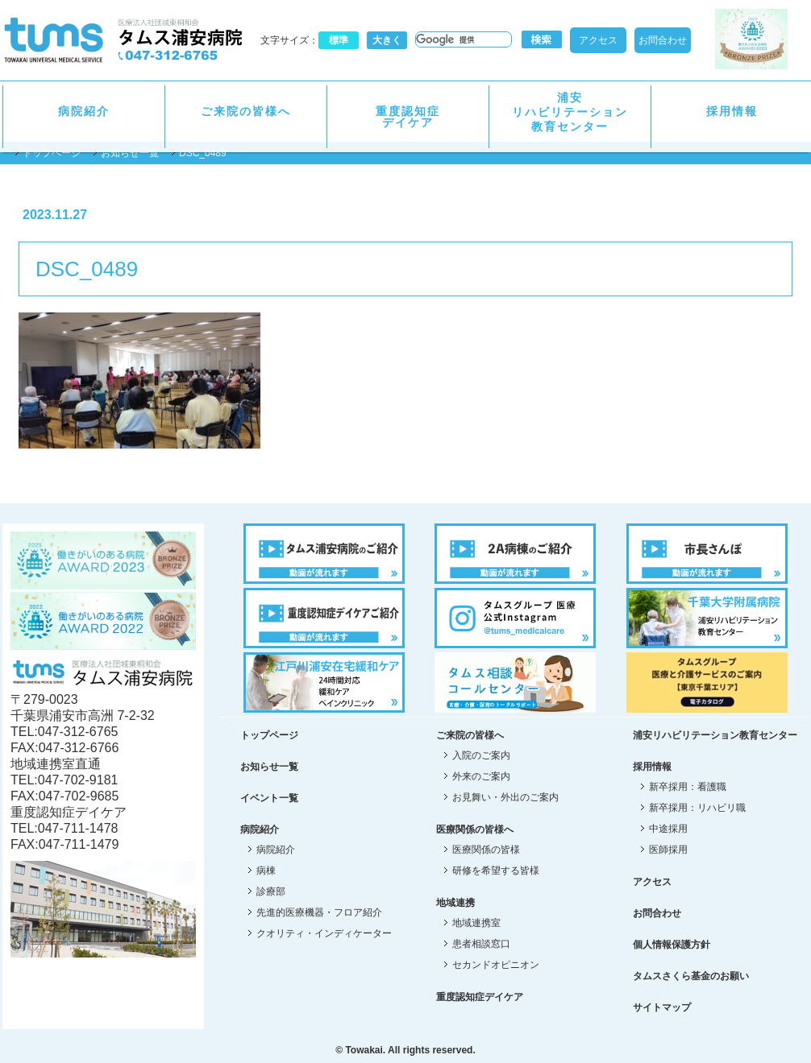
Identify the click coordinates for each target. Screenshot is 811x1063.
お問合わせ (662, 40)
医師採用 (668, 849)
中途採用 (668, 828)
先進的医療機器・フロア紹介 (319, 912)
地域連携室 (476, 923)
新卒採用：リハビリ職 (697, 807)
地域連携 (455, 902)
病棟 (266, 870)
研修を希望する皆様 (495, 870)
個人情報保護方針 (671, 944)
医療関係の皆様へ (475, 829)
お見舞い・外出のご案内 (505, 797)
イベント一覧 (269, 798)
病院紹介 (84, 111)
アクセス (598, 40)
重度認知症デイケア (408, 117)
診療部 (270, 891)
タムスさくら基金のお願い (691, 976)
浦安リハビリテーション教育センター (570, 112)
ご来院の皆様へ (246, 111)
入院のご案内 (481, 755)
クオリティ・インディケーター (324, 933)
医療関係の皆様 (486, 849)
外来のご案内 (481, 776)
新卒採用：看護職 (687, 786)
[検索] (462, 39)
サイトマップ (662, 1007)
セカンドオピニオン (495, 964)
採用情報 (732, 111)
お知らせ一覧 (130, 153)
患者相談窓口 (481, 943)
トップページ (52, 153)
